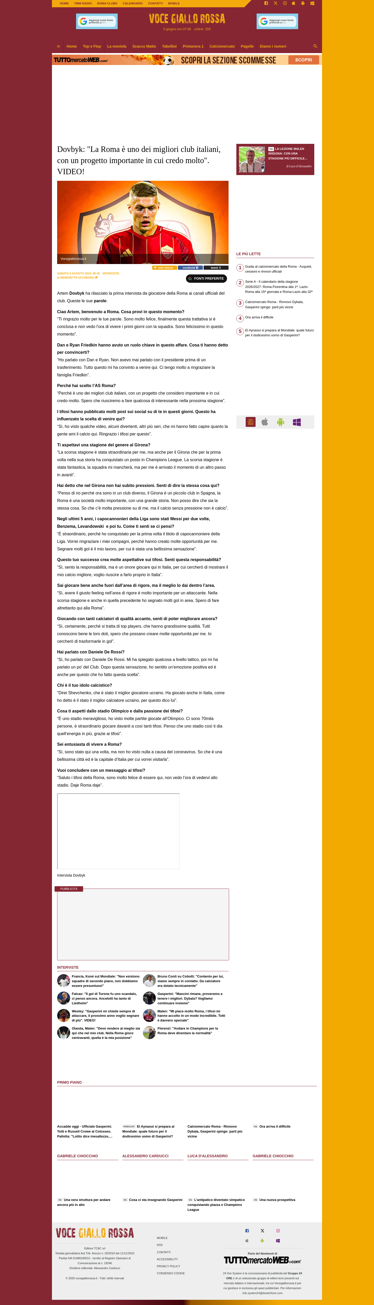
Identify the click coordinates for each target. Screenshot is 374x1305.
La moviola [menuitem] (116, 46)
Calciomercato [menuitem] (222, 46)
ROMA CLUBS (107, 3)
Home (64, 3)
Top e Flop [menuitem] (92, 46)
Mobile (162, 1238)
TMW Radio (83, 3)
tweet (216, 267)
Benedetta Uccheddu (78, 277)
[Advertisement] (275, 634)
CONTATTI (155, 3)
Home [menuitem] (72, 46)
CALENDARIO (133, 3)
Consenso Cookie (171, 1273)
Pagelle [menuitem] (247, 46)
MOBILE (174, 3)
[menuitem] (58, 46)
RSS (160, 1245)
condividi (190, 267)
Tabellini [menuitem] (169, 46)
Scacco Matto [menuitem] (144, 46)
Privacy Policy (168, 1266)
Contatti (164, 1252)
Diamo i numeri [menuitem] (273, 46)
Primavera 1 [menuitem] (193, 46)
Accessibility (167, 1259)
